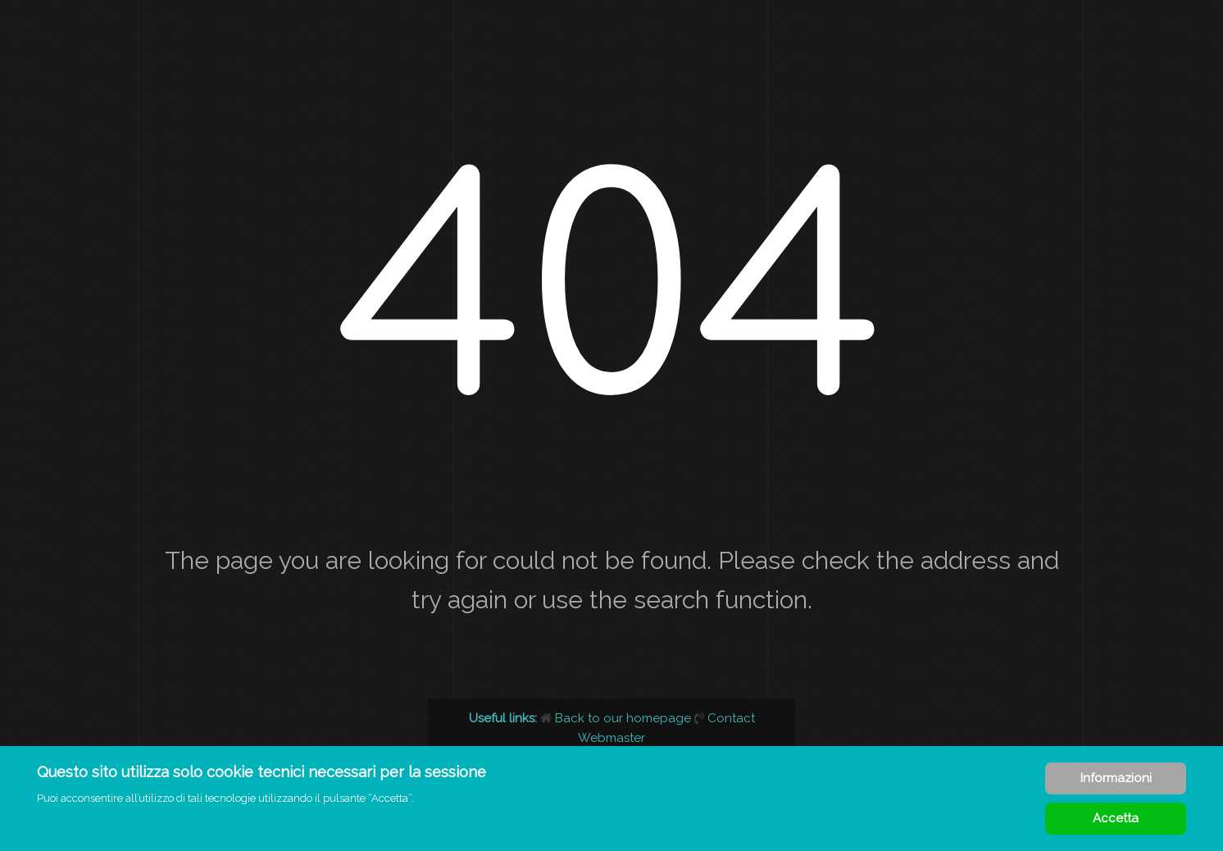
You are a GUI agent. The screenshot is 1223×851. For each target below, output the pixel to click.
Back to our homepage (617, 718)
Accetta (1116, 818)
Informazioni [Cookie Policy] (1116, 778)
